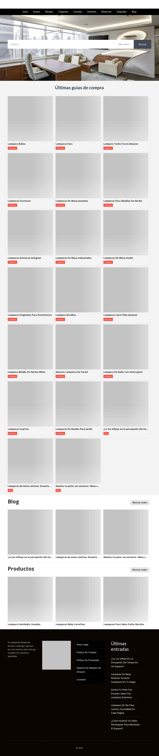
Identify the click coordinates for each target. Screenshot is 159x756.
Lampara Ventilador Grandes (24, 624)
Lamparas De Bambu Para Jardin (74, 429)
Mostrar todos (139, 502)
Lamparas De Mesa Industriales (73, 258)
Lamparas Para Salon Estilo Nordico (123, 624)
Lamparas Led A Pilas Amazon (120, 315)
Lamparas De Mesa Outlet (118, 258)
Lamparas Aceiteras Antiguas (24, 258)
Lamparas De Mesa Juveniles (72, 201)
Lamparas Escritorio (19, 201)
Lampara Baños (17, 144)
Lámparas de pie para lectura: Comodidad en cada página (123, 709)
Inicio (25, 11)
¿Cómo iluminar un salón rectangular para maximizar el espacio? (125, 725)
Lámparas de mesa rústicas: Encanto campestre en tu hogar (30, 486)
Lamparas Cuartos (18, 429)
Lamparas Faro (64, 144)
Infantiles (91, 11)
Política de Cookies (86, 652)
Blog (134, 11)
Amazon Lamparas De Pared (72, 372)
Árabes (36, 11)
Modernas (106, 11)
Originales (122, 11)
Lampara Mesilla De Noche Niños (26, 372)
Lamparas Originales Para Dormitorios (30, 315)
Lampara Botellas (66, 315)
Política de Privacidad (88, 660)
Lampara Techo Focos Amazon (120, 144)
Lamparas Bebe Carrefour (70, 624)
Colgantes (63, 11)
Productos (12, 148)
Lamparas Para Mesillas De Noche (122, 201)
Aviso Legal (82, 644)
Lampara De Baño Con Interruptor (123, 372)
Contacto (81, 679)
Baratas (49, 11)
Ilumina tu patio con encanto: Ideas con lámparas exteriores (78, 486)
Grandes (77, 11)
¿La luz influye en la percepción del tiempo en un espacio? (125, 429)
